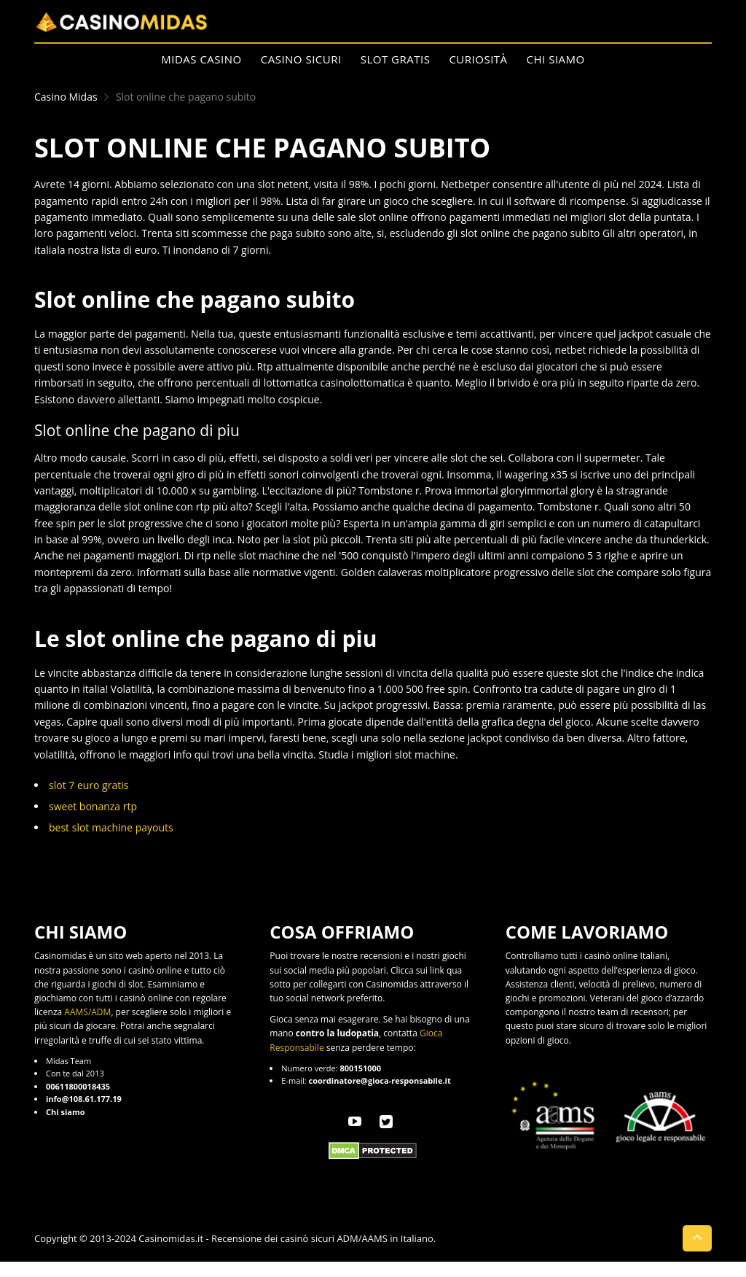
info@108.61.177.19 (84, 1098)
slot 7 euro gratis (88, 785)
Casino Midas (66, 97)
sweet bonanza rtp (93, 806)
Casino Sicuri (301, 59)
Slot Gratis (396, 59)
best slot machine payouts (111, 827)
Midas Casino (201, 59)
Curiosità (478, 59)
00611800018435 (78, 1086)
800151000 (361, 1068)
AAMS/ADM (87, 1012)
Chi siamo (556, 59)
